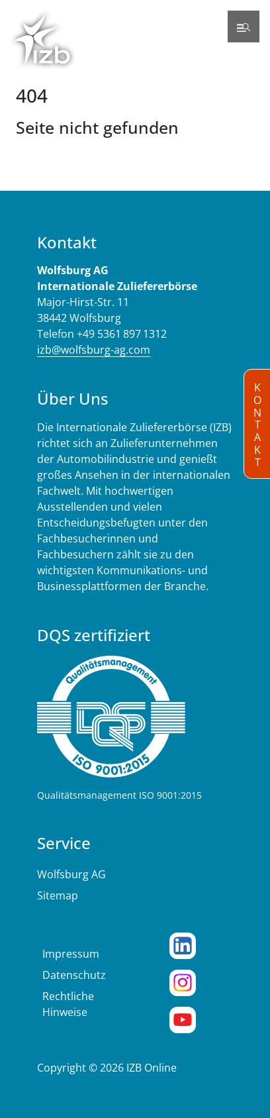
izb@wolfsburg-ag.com (93, 349)
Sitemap (57, 895)
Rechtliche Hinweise (68, 1004)
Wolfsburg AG (71, 874)
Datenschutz (74, 975)
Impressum (70, 953)
